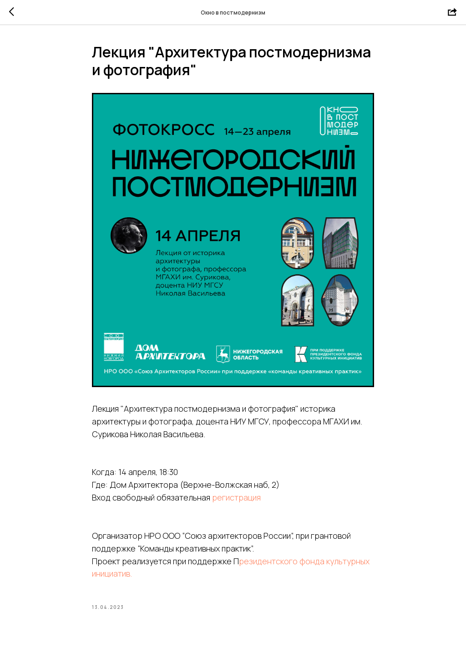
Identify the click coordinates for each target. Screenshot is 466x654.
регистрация (236, 497)
